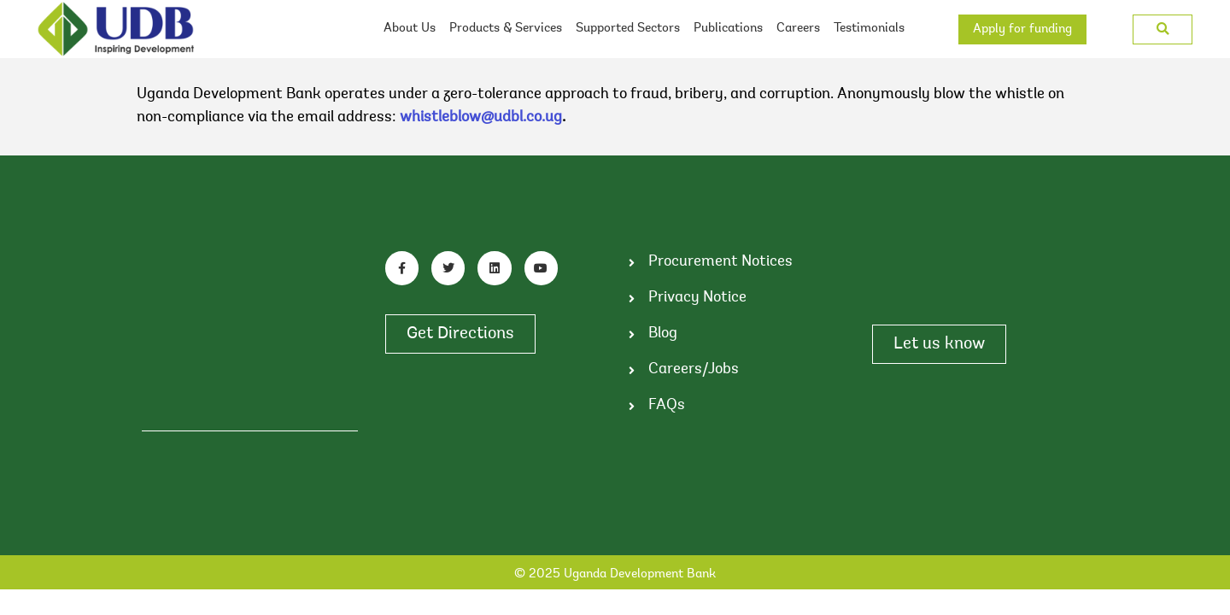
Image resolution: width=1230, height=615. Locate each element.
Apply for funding (1022, 29)
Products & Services (505, 28)
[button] (1163, 29)
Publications (728, 28)
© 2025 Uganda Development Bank (615, 574)
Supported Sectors (628, 28)
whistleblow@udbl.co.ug (481, 118)
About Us (410, 28)
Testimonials (869, 28)
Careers (798, 28)
